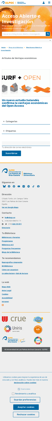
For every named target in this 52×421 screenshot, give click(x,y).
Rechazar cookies (26, 414)
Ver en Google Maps (10, 207)
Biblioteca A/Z (8, 245)
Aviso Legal (6, 290)
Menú (49, 2)
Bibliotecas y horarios (11, 237)
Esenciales (25, 389)
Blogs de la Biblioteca (16, 47)
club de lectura (21, 273)
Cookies (5, 294)
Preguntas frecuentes (11, 248)
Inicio (3, 47)
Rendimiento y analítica (25, 394)
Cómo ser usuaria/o (10, 270)
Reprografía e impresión (12, 262)
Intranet (5, 301)
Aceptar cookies (26, 407)
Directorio (6, 228)
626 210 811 (17, 224)
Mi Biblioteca (7, 266)
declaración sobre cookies (25, 383)
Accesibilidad (7, 298)
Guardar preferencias (25, 399)
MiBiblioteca (43, 2)
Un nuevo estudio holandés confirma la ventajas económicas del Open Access (25, 103)
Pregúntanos (7, 241)
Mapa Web (6, 287)
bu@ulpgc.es (10, 217)
